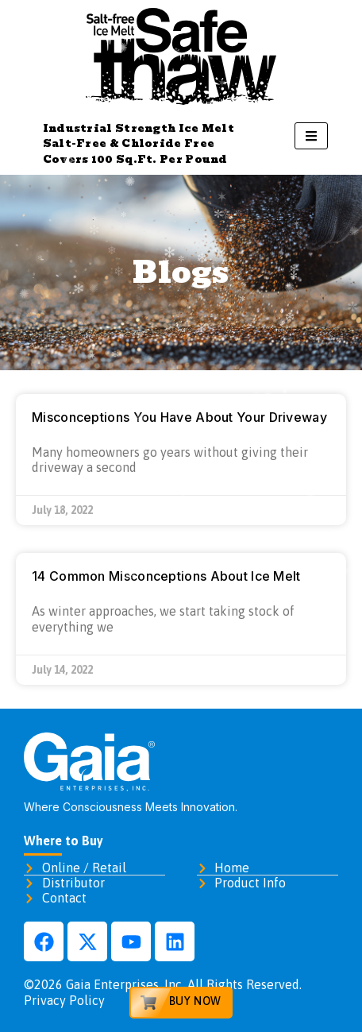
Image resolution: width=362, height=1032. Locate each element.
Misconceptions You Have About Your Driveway (179, 417)
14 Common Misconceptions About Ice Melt (166, 576)
